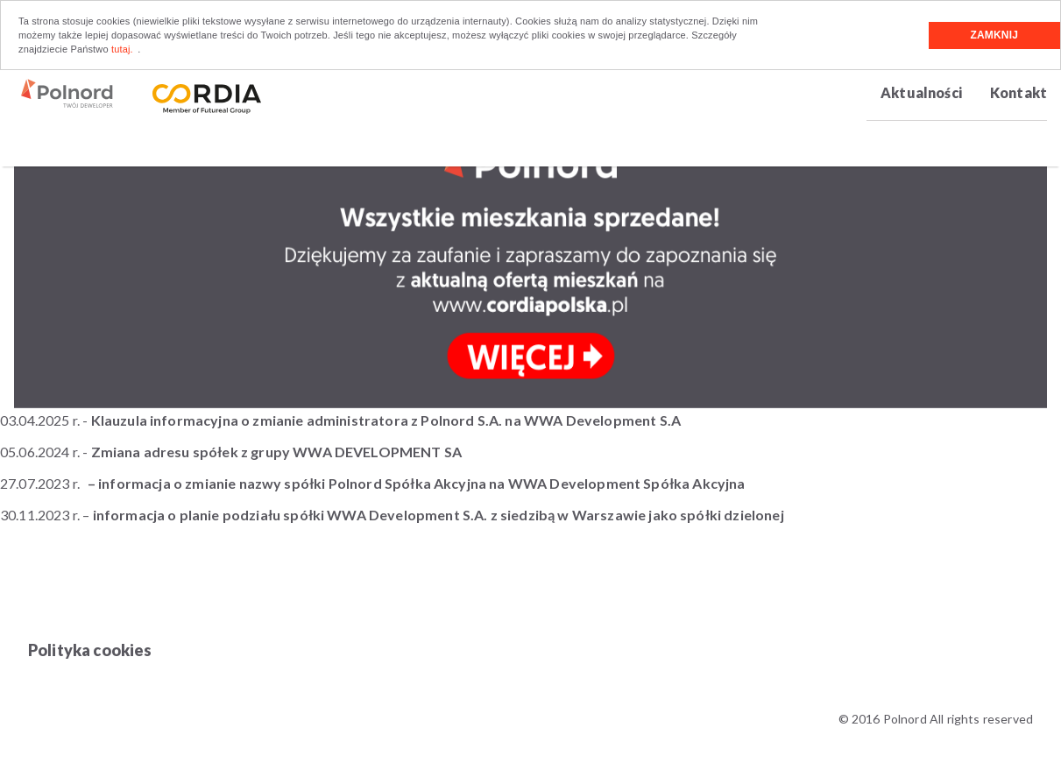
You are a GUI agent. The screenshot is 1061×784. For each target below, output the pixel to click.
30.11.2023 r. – (392, 514)
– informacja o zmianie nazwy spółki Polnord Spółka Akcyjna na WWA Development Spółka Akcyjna (417, 483)
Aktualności (921, 92)
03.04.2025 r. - (340, 420)
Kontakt (1018, 92)
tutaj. (122, 49)
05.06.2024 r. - (232, 451)
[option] (530, 249)
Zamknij (994, 35)
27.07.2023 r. (40, 483)
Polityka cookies (90, 650)
